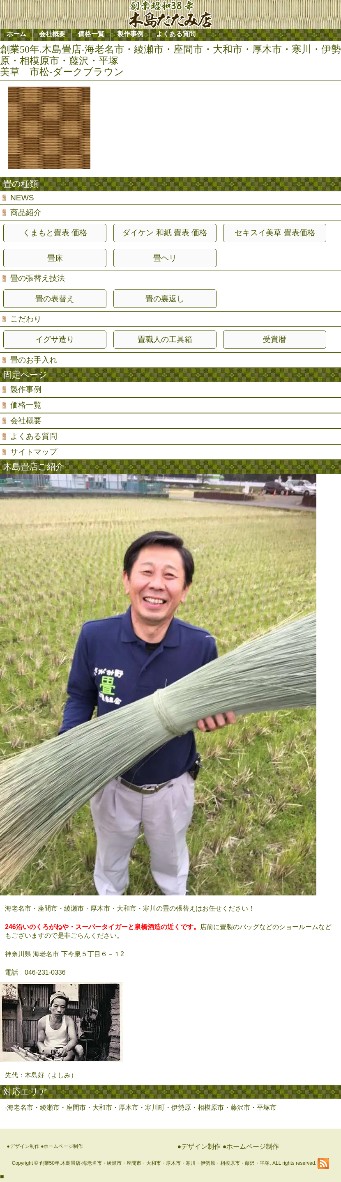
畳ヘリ (165, 258)
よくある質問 (33, 436)
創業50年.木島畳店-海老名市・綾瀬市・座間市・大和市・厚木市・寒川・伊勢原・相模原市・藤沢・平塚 (154, 1163)
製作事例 (25, 389)
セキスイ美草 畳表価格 (275, 232)
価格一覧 (25, 405)
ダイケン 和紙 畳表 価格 (164, 232)
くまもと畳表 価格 (55, 232)
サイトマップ (33, 452)
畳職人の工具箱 (165, 339)
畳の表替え (54, 298)
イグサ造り (54, 339)
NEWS (22, 197)
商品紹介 (25, 212)
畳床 (55, 258)
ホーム (16, 33)
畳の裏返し (164, 298)
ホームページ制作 (63, 1146)
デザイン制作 (24, 1146)
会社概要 (25, 420)
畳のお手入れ (33, 360)
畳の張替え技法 (37, 278)
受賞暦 (274, 339)
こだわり (25, 318)
